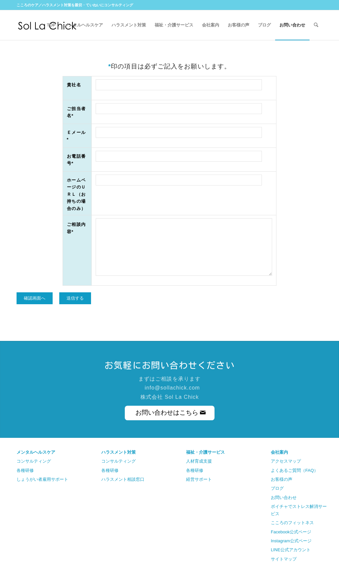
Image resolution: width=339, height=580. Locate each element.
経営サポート (199, 479)
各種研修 (25, 470)
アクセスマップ (286, 461)
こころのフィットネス (292, 522)
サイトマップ (284, 559)
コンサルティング (34, 461)
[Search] (316, 25)
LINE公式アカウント (291, 549)
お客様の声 (281, 479)
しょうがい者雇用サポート (42, 479)
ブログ (277, 488)
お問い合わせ (284, 497)
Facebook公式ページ (291, 531)
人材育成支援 (199, 461)
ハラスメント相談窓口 (122, 479)
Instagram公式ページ (291, 540)
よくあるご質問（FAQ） (294, 470)
